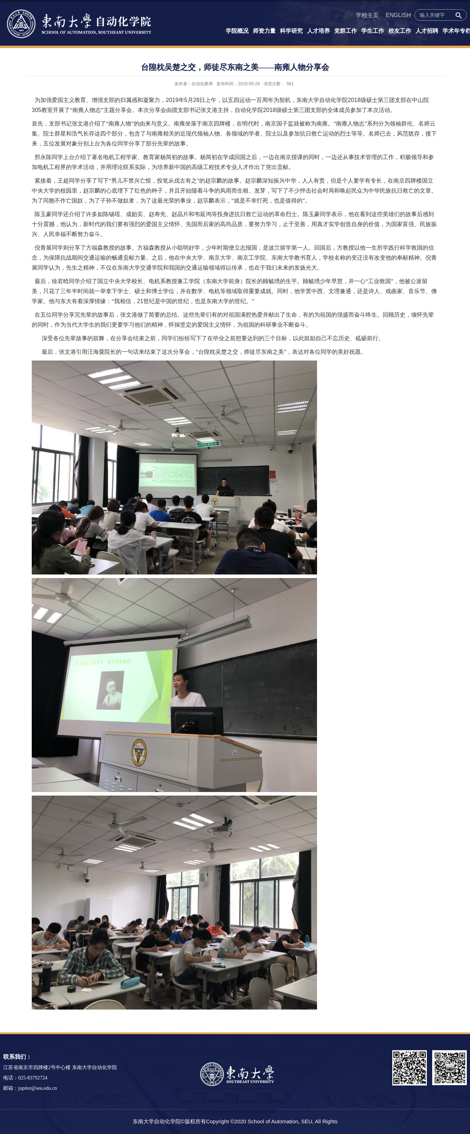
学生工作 (372, 31)
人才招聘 (426, 31)
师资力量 (264, 31)
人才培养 (318, 31)
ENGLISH (398, 15)
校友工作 (399, 31)
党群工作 (345, 31)
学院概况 (237, 31)
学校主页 (367, 15)
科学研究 (291, 31)
